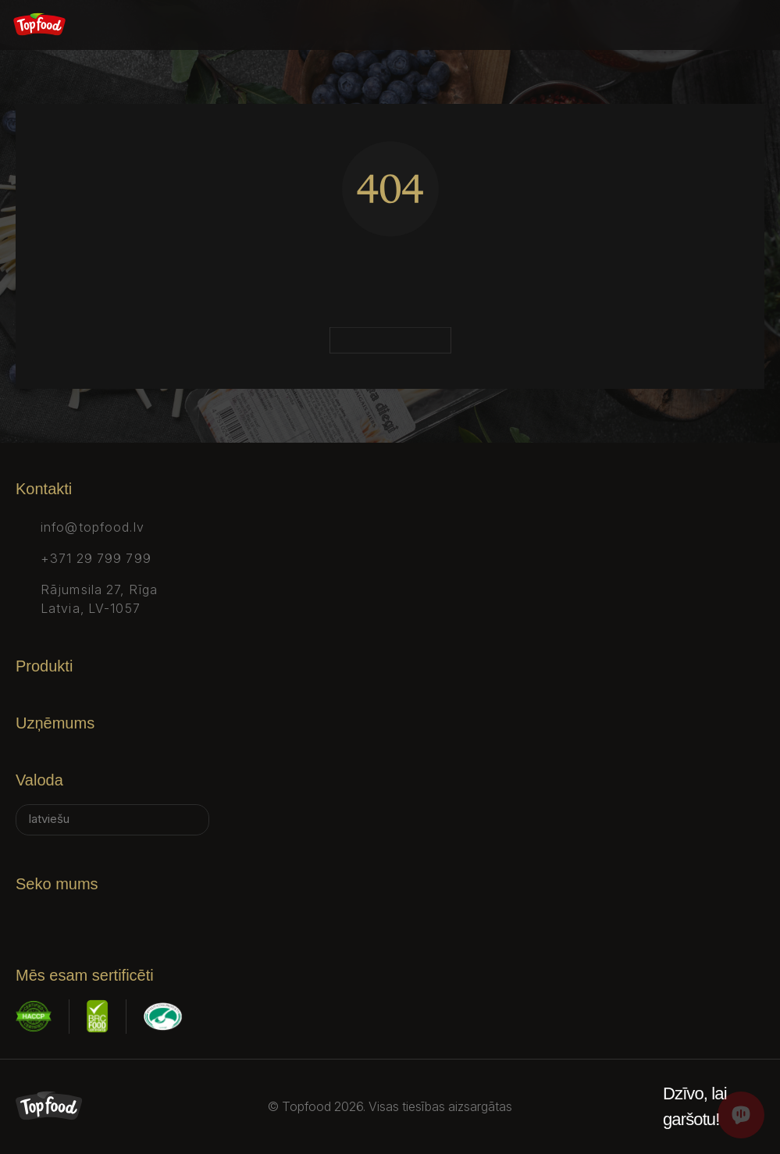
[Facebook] (25, 917)
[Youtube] (200, 917)
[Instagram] (68, 917)
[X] (112, 917)
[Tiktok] (156, 917)
